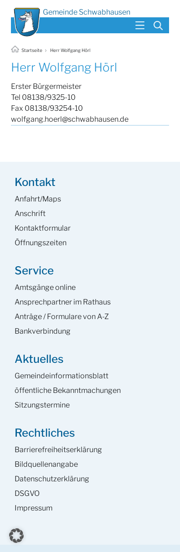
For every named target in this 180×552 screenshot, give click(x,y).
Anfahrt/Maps (38, 199)
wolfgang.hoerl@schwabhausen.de (70, 119)
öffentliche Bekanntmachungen (68, 390)
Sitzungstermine (42, 405)
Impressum (33, 508)
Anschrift (30, 213)
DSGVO (27, 493)
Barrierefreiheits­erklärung (58, 449)
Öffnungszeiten (41, 242)
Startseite (27, 50)
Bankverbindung (43, 331)
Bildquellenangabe (46, 464)
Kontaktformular (43, 228)
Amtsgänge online (45, 287)
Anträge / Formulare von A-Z (62, 316)
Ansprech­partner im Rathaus (63, 302)
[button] (16, 535)
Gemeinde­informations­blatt (61, 375)
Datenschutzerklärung (52, 479)
